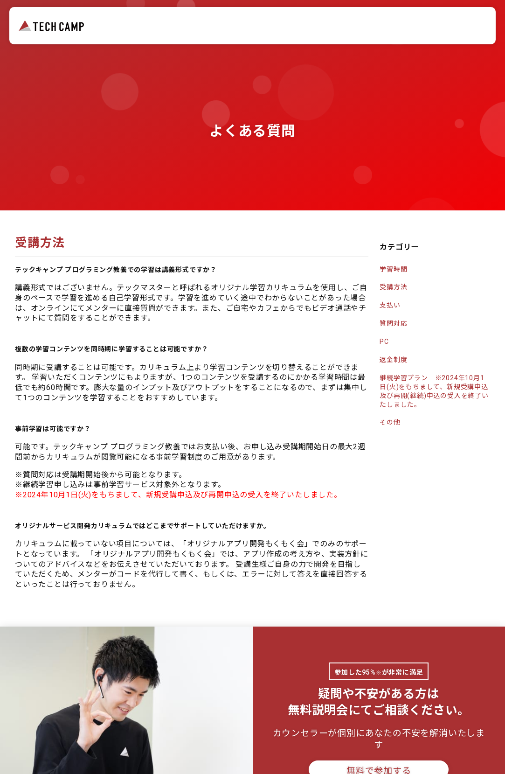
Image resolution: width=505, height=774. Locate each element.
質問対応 (393, 323)
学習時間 (393, 269)
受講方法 (393, 287)
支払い (390, 305)
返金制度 (393, 359)
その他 (390, 422)
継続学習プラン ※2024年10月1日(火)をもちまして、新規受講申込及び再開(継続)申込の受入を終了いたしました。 (434, 391)
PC (384, 341)
